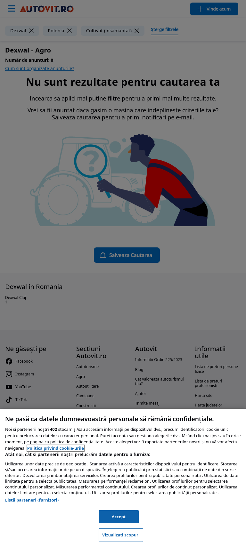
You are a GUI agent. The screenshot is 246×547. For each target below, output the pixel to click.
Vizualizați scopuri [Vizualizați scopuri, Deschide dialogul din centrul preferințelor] (121, 535)
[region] (123, 478)
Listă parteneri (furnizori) (32, 500)
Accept (119, 516)
